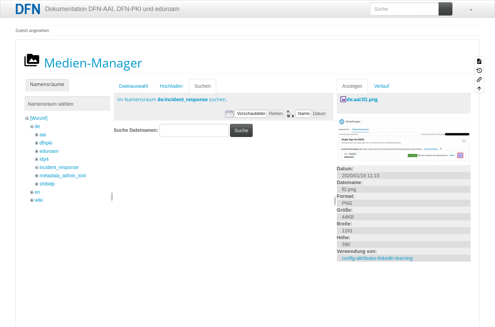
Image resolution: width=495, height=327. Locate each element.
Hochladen (171, 86)
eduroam (49, 151)
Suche (241, 130)
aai (43, 134)
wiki (39, 200)
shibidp (47, 184)
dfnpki (46, 143)
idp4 (44, 159)
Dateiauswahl (133, 86)
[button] (467, 9)
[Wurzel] (38, 118)
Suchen (203, 86)
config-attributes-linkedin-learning (377, 258)
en (37, 192)
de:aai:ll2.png (362, 99)
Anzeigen (352, 86)
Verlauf (381, 86)
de (37, 126)
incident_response (59, 167)
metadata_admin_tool (63, 175)
